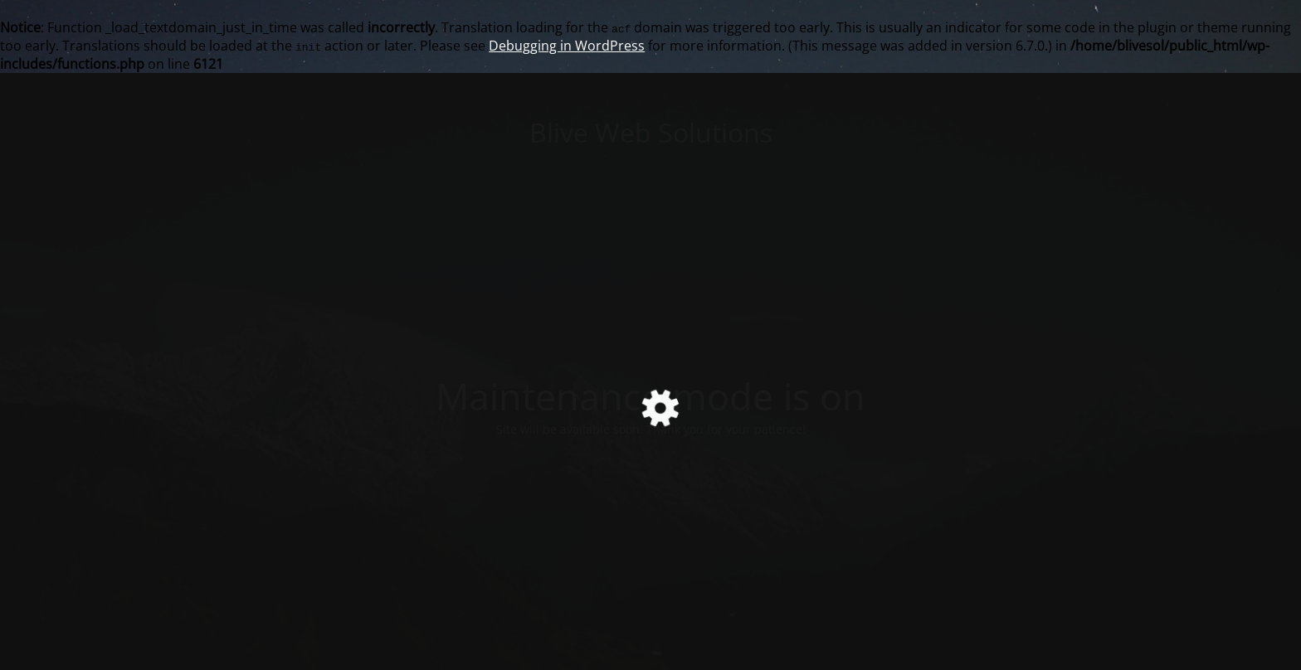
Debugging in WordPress (567, 45)
